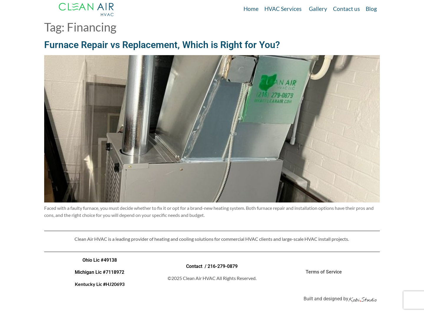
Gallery (318, 8)
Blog (371, 8)
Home (251, 8)
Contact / (197, 266)
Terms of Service (324, 272)
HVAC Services (283, 8)
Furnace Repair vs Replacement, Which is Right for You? (162, 44)
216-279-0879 (223, 266)
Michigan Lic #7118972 (99, 272)
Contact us (346, 8)
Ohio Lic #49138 (99, 260)
